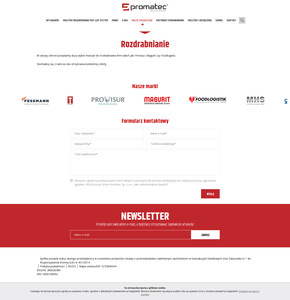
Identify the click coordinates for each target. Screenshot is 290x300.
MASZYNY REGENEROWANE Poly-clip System (85, 20)
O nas (125, 20)
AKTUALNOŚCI (52, 20)
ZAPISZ (205, 235)
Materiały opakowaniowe (170, 20)
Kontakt (231, 20)
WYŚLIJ (210, 194)
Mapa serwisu (87, 266)
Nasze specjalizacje (142, 20)
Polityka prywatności (52, 266)
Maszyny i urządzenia (200, 20)
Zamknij (145, 294)
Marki (115, 20)
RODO (72, 266)
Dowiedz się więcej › (249, 291)
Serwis (219, 20)
